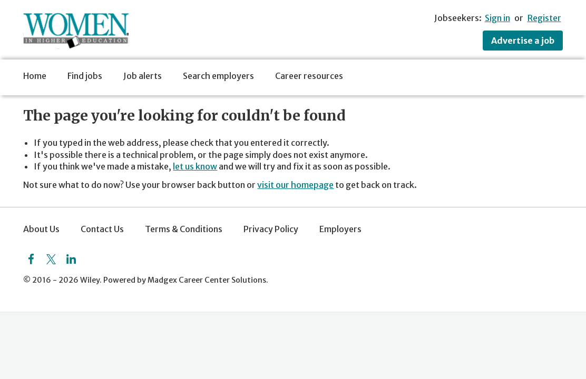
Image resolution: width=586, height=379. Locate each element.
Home (34, 76)
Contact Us (102, 229)
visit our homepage (295, 184)
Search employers (218, 76)
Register (544, 18)
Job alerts (142, 76)
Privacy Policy (270, 229)
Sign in (497, 18)
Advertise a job (522, 40)
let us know (195, 166)
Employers (340, 229)
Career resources (309, 76)
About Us (41, 229)
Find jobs (84, 76)
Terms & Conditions (183, 229)
